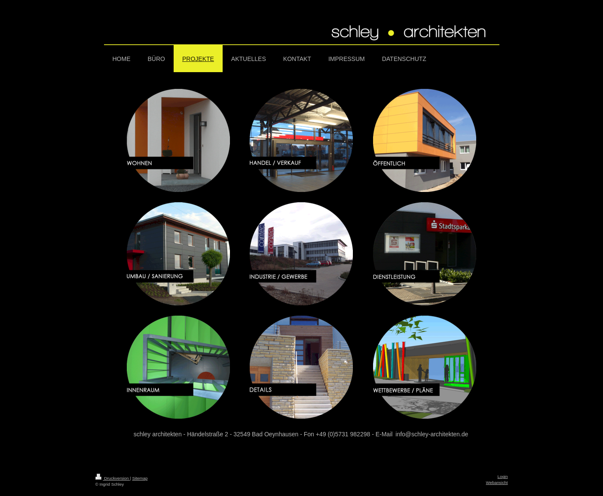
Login (503, 476)
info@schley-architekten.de (431, 434)
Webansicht (497, 482)
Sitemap (139, 478)
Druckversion (112, 478)
